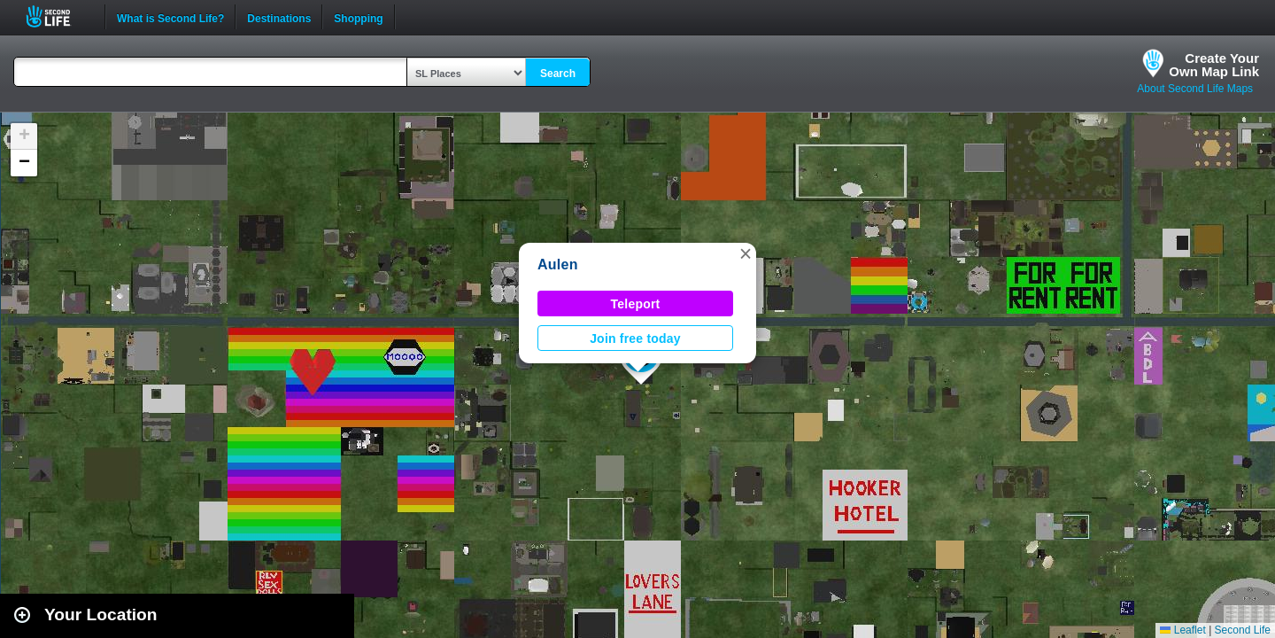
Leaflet (1182, 630)
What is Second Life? (170, 16)
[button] (745, 253)
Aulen (557, 264)
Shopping (358, 16)
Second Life (58, 16)
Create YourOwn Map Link (1214, 65)
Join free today (635, 338)
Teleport (636, 304)
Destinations (279, 16)
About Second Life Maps (1195, 88)
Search (558, 73)
